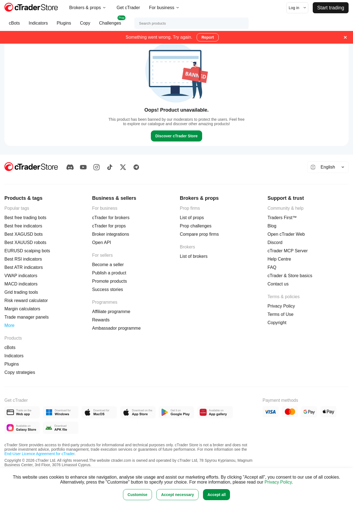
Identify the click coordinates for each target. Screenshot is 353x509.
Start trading (330, 8)
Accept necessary (177, 494)
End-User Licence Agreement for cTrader (39, 454)
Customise (138, 494)
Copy (85, 26)
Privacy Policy (278, 482)
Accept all (216, 494)
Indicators (38, 26)
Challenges (110, 23)
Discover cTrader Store (176, 136)
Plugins (63, 26)
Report (207, 37)
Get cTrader (128, 7)
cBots (14, 26)
